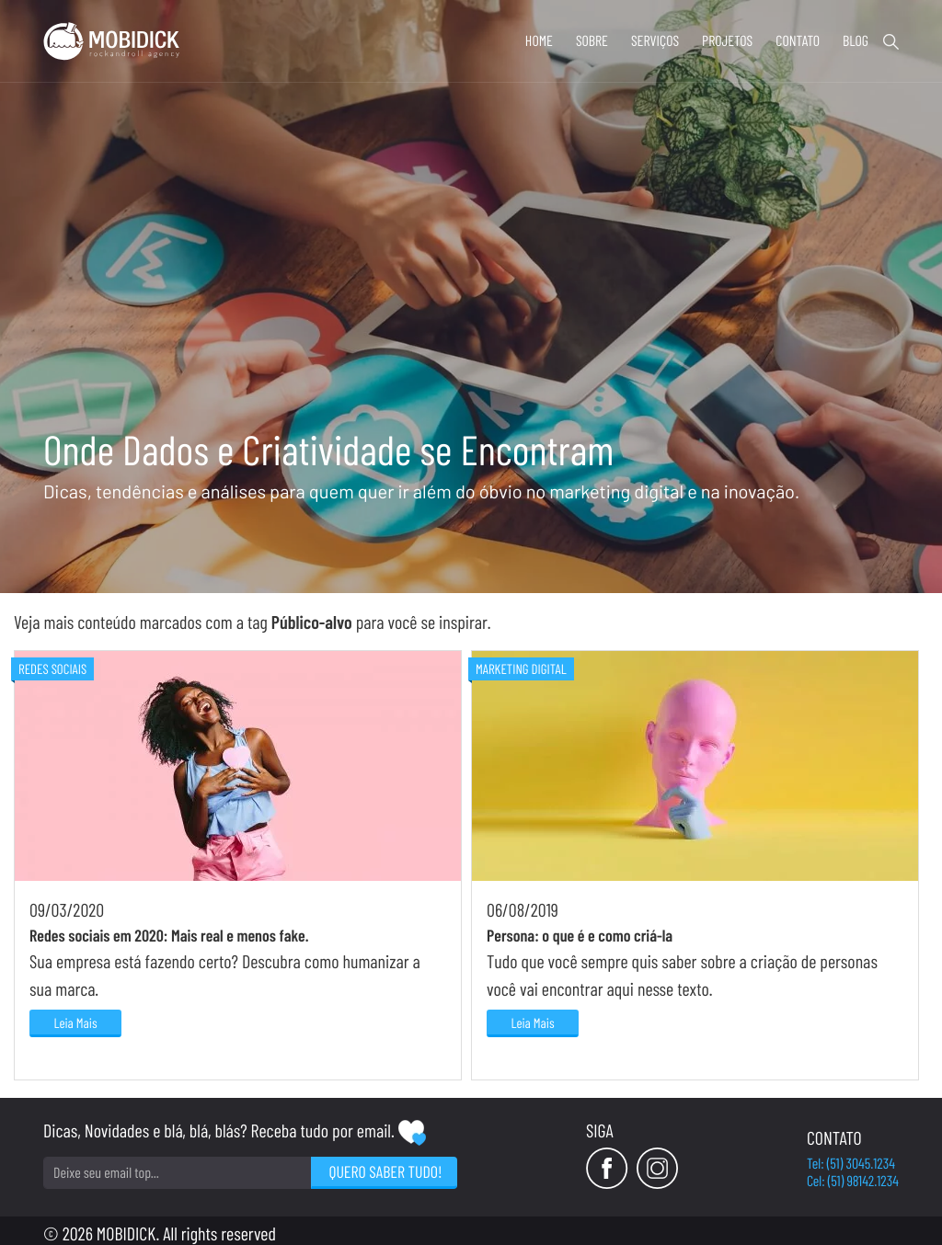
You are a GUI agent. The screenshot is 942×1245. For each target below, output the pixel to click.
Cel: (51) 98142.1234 (853, 1181)
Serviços (655, 41)
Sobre (592, 41)
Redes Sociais (52, 668)
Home (539, 41)
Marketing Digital (521, 668)
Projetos (727, 41)
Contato (797, 41)
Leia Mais (75, 1022)
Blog (855, 41)
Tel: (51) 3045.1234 (851, 1163)
